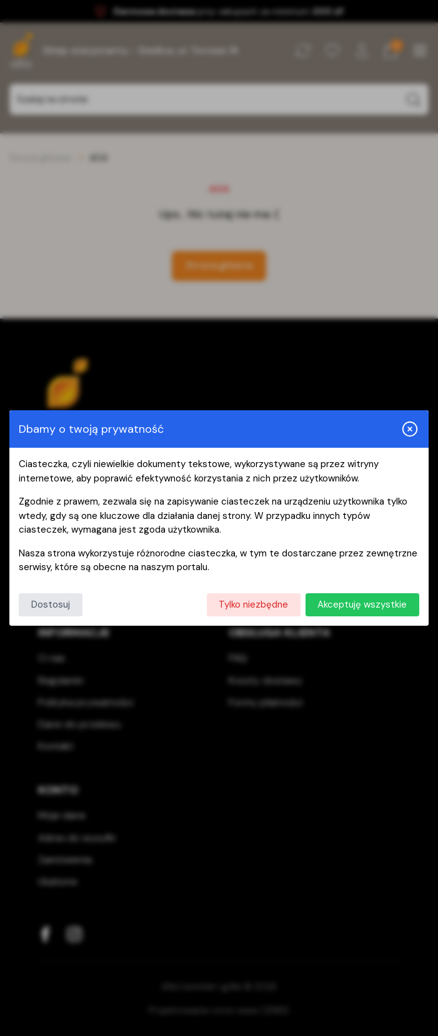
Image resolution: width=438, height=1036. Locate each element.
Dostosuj (50, 604)
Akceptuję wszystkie (362, 604)
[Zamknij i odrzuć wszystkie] (410, 429)
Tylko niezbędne (253, 604)
